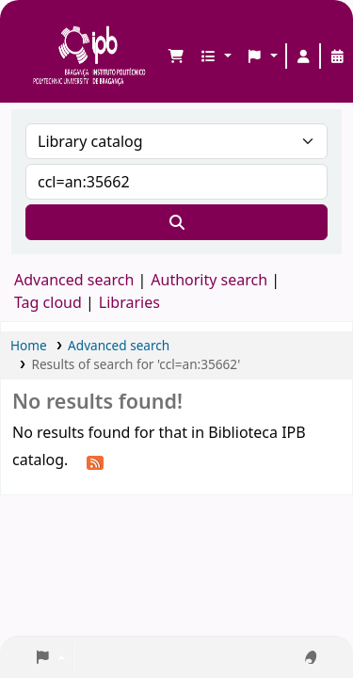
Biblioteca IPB (38, 29)
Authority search (209, 279)
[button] (176, 56)
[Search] (176, 222)
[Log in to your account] (303, 56)
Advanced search (74, 279)
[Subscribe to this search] (95, 461)
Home (28, 345)
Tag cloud (48, 302)
